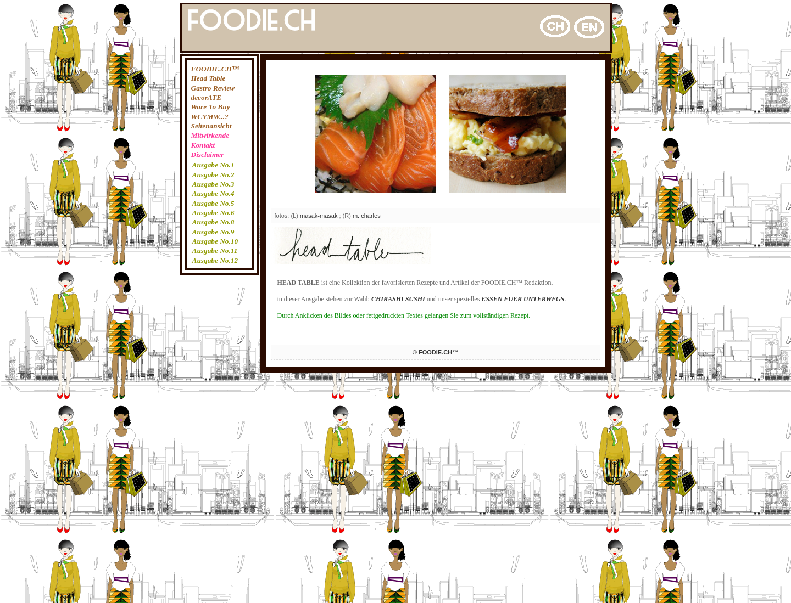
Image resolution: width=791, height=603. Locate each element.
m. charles (367, 215)
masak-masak (318, 215)
